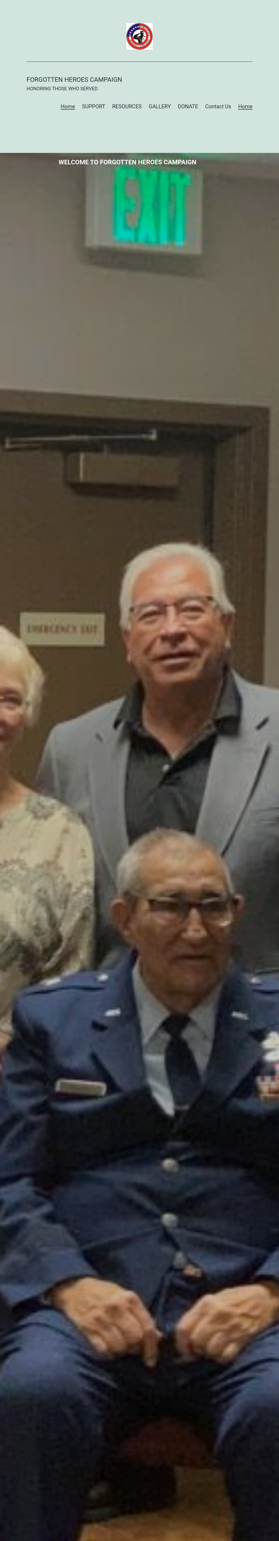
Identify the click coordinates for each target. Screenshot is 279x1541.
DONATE (188, 106)
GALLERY (160, 106)
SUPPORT (93, 106)
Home (68, 106)
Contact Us (218, 106)
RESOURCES (127, 106)
